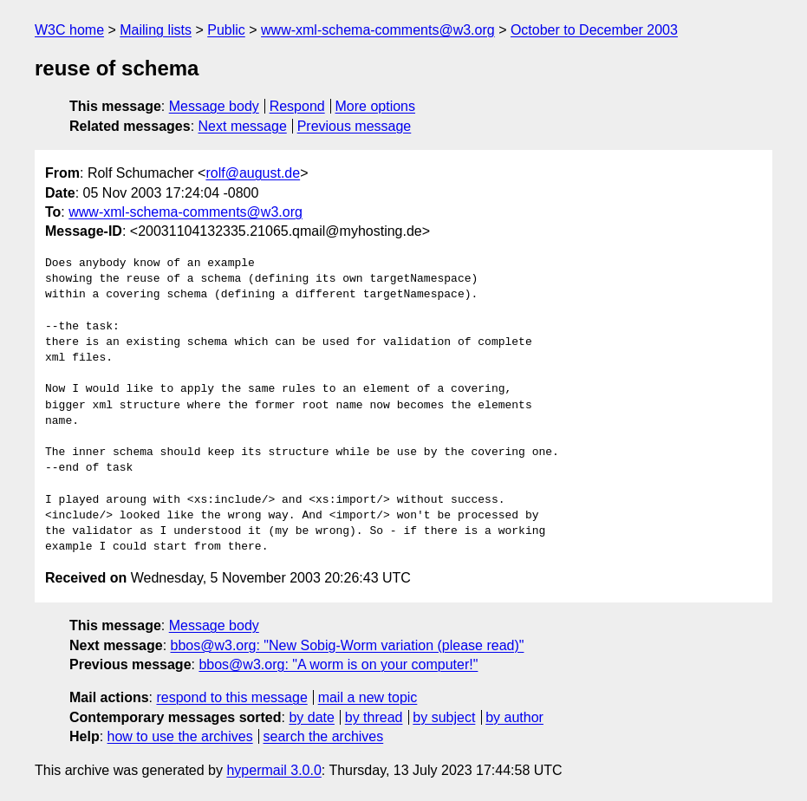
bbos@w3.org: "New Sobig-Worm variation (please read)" (347, 645)
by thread (374, 717)
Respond (297, 106)
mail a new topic (368, 697)
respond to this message (231, 697)
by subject (444, 717)
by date (311, 717)
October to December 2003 (594, 30)
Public (226, 30)
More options (375, 106)
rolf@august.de (252, 173)
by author (514, 717)
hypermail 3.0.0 (273, 770)
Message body (214, 106)
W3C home (69, 30)
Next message (242, 126)
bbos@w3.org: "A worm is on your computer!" (338, 664)
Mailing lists (156, 30)
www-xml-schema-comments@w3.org (378, 30)
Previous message (354, 126)
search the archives (324, 736)
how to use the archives (180, 736)
